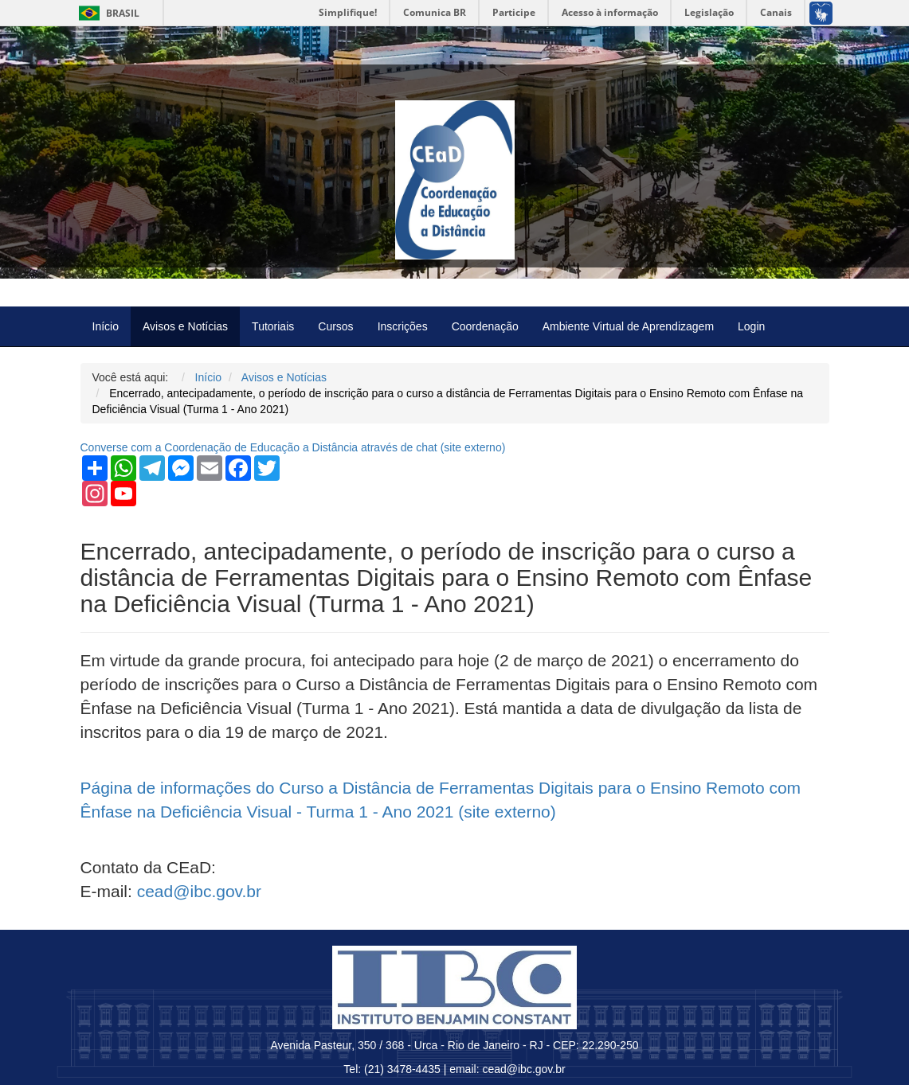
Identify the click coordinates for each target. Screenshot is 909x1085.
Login (751, 326)
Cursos (335, 326)
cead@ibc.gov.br (199, 891)
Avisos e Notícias (185, 326)
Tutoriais (273, 326)
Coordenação (485, 326)
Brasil (106, 13)
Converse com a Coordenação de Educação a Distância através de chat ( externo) (293, 447)
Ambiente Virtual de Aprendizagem (628, 326)
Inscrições (403, 326)
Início (105, 326)
